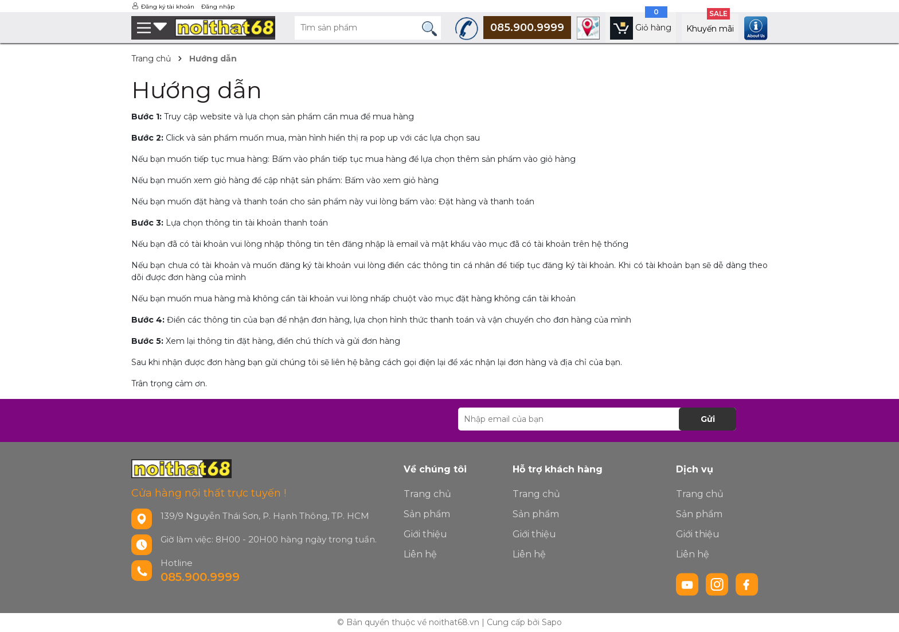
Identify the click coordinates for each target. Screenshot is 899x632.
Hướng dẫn (196, 90)
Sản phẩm (427, 514)
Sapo (552, 622)
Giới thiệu (425, 534)
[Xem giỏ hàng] (640, 27)
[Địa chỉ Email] (597, 419)
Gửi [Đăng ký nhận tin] (708, 419)
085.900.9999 (200, 577)
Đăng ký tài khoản (167, 6)
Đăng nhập (217, 6)
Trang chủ (427, 493)
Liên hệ (420, 554)
